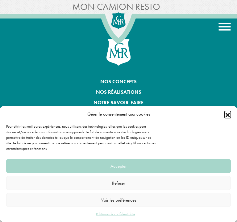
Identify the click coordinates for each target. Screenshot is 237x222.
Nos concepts (118, 81)
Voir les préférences (118, 200)
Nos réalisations (118, 92)
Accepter (118, 166)
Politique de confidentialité (115, 214)
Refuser (118, 183)
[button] (228, 114)
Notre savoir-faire (118, 102)
